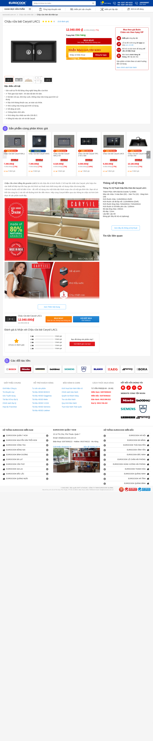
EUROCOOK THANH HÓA (126, 469)
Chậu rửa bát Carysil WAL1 (14, 154)
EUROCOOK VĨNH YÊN (126, 450)
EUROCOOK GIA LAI (25, 469)
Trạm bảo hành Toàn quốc (72, 407)
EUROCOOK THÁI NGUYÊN (126, 445)
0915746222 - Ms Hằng (89, 442)
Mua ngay (59, 319)
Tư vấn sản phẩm (39, 388)
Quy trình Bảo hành (69, 403)
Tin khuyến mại (8, 392)
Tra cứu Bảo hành (69, 399)
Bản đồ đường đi (92, 447)
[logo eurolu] (144, 418)
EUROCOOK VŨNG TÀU (25, 445)
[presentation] (5, 154)
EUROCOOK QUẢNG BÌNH (126, 483)
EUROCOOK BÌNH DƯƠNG (25, 454)
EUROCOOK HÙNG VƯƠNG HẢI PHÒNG (126, 464)
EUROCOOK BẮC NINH (126, 454)
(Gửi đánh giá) (63, 21)
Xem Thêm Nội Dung (52, 307)
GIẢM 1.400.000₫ (86, 151)
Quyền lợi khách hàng (70, 396)
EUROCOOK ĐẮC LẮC (25, 474)
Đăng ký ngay (101, 55)
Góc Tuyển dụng (9, 396)
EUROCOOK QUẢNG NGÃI (25, 478)
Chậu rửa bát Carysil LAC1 (30, 316)
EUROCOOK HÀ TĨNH (126, 478)
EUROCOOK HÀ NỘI (126, 435)
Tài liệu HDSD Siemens (41, 407)
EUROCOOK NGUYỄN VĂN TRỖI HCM (25, 440)
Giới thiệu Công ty (10, 388)
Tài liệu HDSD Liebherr (41, 410)
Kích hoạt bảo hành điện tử (72, 388)
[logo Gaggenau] (144, 401)
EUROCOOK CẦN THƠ (25, 464)
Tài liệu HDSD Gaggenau (42, 396)
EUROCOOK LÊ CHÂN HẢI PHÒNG (126, 459)
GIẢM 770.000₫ (135, 151)
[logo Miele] (129, 401)
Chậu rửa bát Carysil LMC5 (113, 154)
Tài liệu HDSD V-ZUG (40, 403)
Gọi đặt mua (86, 319)
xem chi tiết (129, 45)
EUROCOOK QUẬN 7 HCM (25, 435)
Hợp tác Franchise (10, 407)
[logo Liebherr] (129, 418)
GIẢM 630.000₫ (61, 151)
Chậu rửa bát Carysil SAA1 (39, 154)
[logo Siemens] (129, 409)
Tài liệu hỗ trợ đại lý (10, 399)
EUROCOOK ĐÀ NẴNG (126, 440)
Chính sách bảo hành (70, 392)
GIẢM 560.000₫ (12, 151)
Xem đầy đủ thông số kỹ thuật (125, 228)
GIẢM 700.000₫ (111, 151)
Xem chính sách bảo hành (127, 67)
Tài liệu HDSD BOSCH (41, 392)
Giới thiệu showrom (62, 447)
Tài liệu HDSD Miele (40, 399)
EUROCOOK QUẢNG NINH (126, 474)
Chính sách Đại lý (9, 403)
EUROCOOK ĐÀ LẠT (25, 459)
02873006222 (67, 442)
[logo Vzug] (144, 409)
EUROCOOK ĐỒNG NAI (25, 450)
